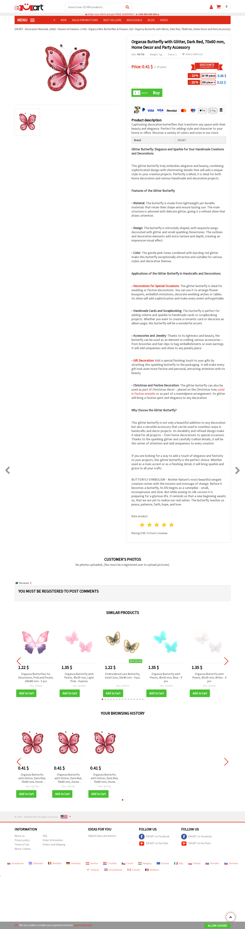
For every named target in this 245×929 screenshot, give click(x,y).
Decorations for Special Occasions (156, 286)
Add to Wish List (192, 54)
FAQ (45, 836)
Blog (151, 20)
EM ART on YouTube (153, 843)
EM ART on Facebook (154, 837)
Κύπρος (92, 870)
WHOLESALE (134, 20)
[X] (16, 925)
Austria (92, 863)
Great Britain (113, 870)
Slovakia (212, 863)
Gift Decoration (143, 360)
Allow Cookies (217, 925)
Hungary (145, 863)
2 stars (149, 524)
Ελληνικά (36, 863)
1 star (142, 524)
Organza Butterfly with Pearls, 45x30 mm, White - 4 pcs (209, 677)
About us (20, 836)
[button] (102, 699)
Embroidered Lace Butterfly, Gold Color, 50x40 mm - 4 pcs (122, 675)
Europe (163, 863)
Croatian (110, 863)
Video (164, 20)
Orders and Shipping (54, 844)
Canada (133, 870)
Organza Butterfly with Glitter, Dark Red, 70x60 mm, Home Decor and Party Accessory (32, 778)
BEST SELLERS (112, 20)
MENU (26, 20)
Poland (194, 863)
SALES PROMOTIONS (85, 20)
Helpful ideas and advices (102, 836)
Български (15, 863)
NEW (64, 20)
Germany (73, 863)
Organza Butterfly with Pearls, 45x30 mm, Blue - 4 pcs (166, 677)
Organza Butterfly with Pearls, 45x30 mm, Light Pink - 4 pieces (79, 677)
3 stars (157, 524)
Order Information (53, 840)
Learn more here (83, 925)
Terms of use (22, 844)
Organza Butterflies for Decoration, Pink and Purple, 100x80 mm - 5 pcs (35, 677)
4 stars (164, 524)
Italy (178, 863)
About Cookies (23, 848)
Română (54, 863)
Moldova (152, 870)
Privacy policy (22, 840)
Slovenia (231, 863)
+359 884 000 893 (147, 14)
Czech (127, 863)
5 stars (171, 524)
